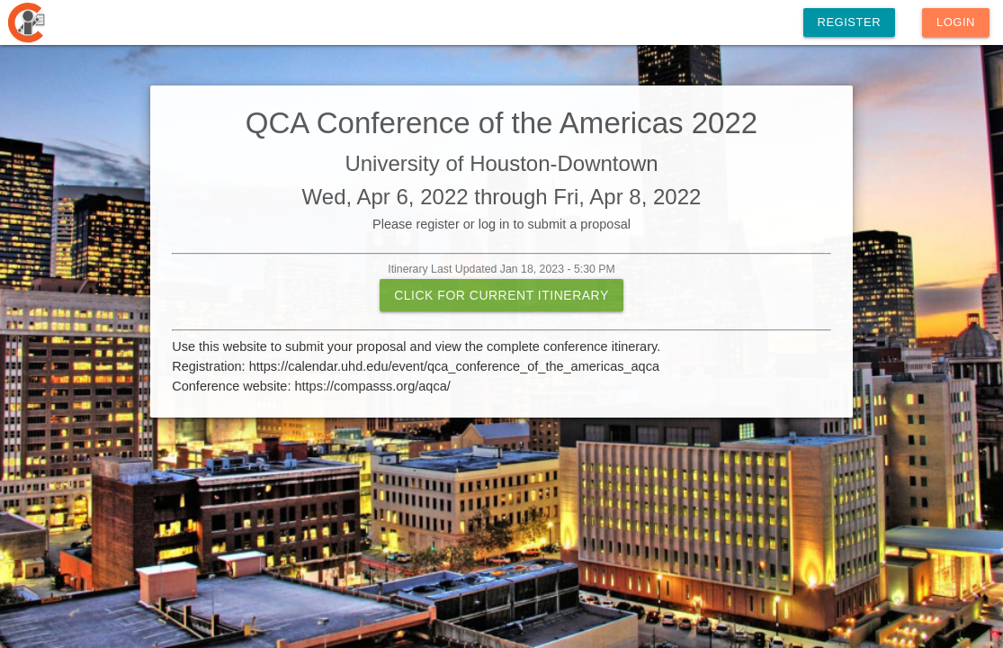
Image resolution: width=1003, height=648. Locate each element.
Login (955, 22)
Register (849, 22)
